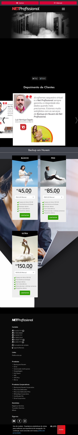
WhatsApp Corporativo (21, 394)
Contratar (25, 215)
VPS (15, 375)
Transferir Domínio (18, 408)
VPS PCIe (16, 377)
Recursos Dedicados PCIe (22, 392)
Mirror (16, 380)
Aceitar (61, 429)
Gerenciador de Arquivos (22, 369)
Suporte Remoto (18, 348)
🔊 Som (42, 78)
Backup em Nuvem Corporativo (24, 387)
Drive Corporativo (19, 398)
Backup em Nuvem (20, 364)
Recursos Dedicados (20, 389)
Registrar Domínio (18, 406)
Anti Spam (17, 373)
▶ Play (35, 78)
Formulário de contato (21, 345)
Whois (14, 410)
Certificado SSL (19, 396)
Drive (15, 366)
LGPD (53, 426)
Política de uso (16, 355)
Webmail (58, 3)
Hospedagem (18, 371)
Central (20, 3)
